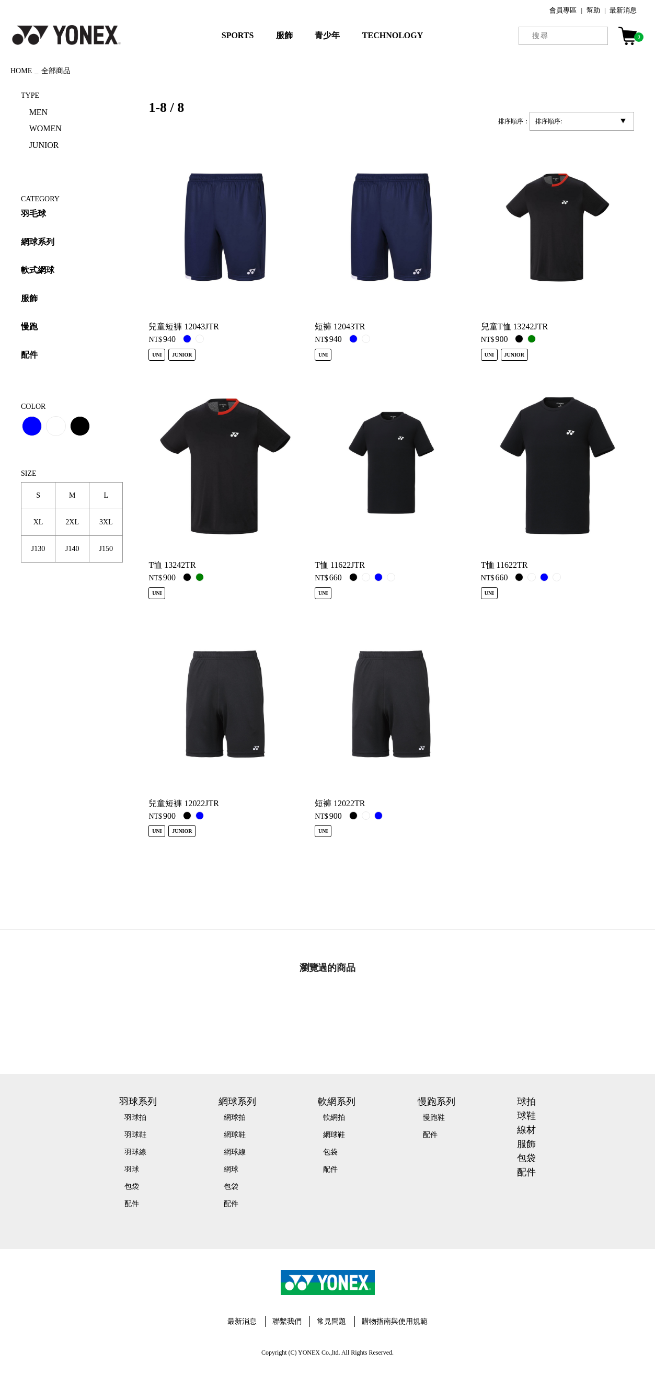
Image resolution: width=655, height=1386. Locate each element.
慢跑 (29, 326)
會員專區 (563, 10)
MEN (38, 112)
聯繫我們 (287, 1321)
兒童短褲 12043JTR (183, 326)
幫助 (593, 10)
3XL (106, 522)
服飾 (284, 35)
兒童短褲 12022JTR (183, 803)
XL (38, 522)
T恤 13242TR (172, 564)
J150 (106, 549)
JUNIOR (44, 145)
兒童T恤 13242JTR (514, 326)
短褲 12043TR (340, 326)
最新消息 (623, 10)
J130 (38, 549)
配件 (29, 354)
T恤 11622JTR (340, 564)
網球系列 (37, 241)
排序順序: (548, 121)
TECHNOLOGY (392, 35)
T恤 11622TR (504, 564)
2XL (72, 522)
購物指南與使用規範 (395, 1321)
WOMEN (45, 128)
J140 (72, 549)
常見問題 (331, 1321)
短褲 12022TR (340, 803)
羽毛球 (33, 213)
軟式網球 (37, 270)
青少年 (327, 35)
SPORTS (238, 35)
